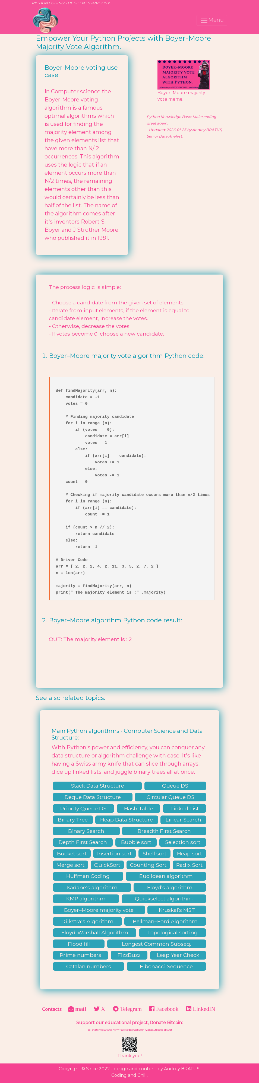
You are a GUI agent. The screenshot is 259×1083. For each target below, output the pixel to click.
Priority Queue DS (83, 808)
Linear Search (183, 819)
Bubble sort (136, 842)
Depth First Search (83, 842)
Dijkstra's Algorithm (87, 921)
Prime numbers (80, 955)
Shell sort (154, 853)
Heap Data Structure (126, 819)
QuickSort (107, 865)
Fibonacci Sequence (166, 966)
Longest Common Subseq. (156, 944)
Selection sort (182, 842)
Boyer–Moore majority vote (99, 910)
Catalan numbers (88, 966)
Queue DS (175, 785)
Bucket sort (72, 853)
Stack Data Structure (97, 785)
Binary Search (86, 831)
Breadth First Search (164, 831)
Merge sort (70, 865)
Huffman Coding (88, 876)
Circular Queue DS (170, 797)
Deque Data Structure (93, 797)
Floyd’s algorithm (169, 887)
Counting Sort (148, 865)
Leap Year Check (178, 955)
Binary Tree (73, 819)
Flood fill (79, 944)
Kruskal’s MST (177, 910)
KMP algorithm (86, 898)
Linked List (184, 808)
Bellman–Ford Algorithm (165, 921)
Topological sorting (172, 932)
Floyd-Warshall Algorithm (94, 932)
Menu (212, 20)
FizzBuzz (129, 955)
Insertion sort (114, 853)
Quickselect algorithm (164, 898)
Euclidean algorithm (166, 876)
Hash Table (138, 808)
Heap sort (189, 853)
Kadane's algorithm (92, 887)
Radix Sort (189, 865)
